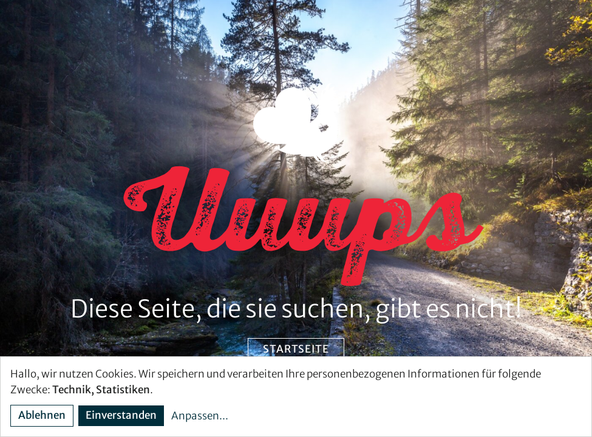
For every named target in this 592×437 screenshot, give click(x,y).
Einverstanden (121, 415)
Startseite (296, 349)
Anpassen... (199, 415)
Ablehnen (42, 415)
